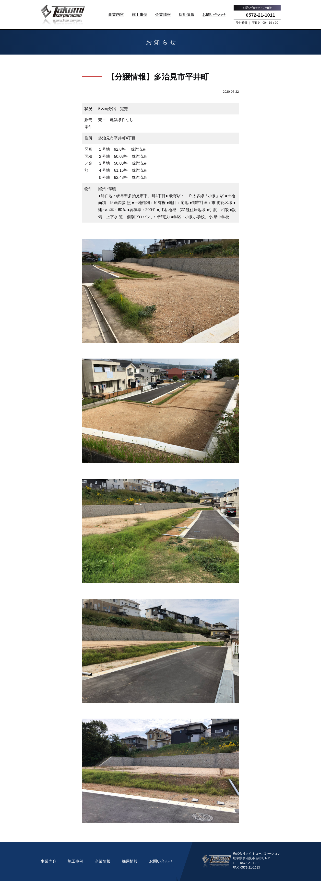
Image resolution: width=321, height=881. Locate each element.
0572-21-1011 (260, 14)
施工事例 (139, 14)
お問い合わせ (214, 14)
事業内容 (116, 14)
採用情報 (186, 14)
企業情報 (163, 14)
